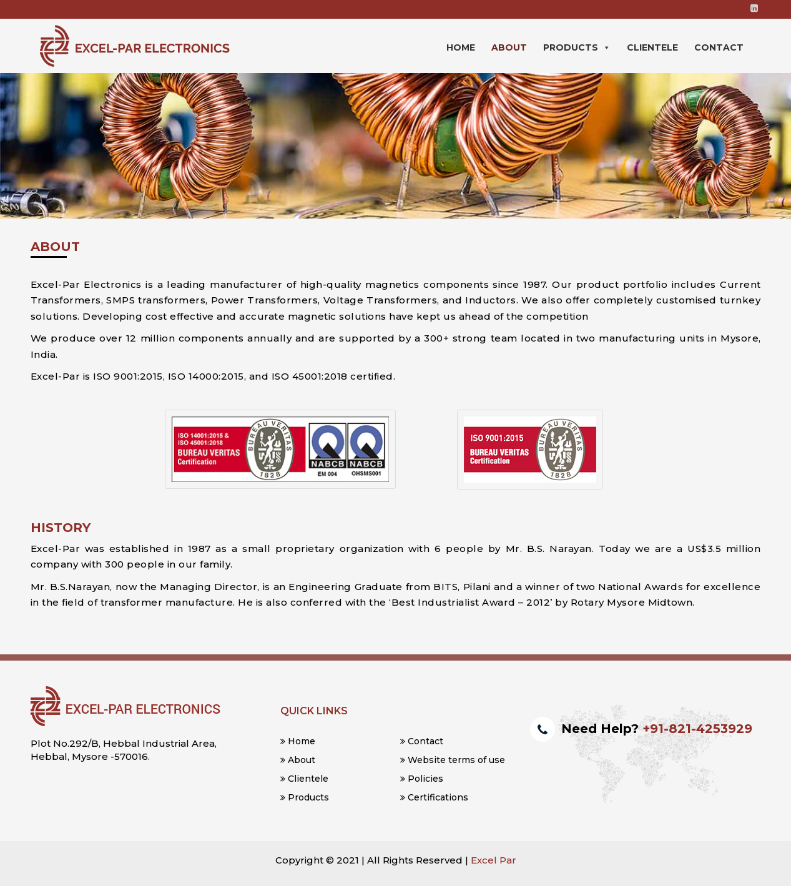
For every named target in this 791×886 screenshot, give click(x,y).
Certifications (434, 797)
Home (460, 47)
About (509, 47)
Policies (421, 778)
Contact (719, 47)
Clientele (652, 47)
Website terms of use (452, 759)
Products (577, 47)
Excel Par (493, 860)
